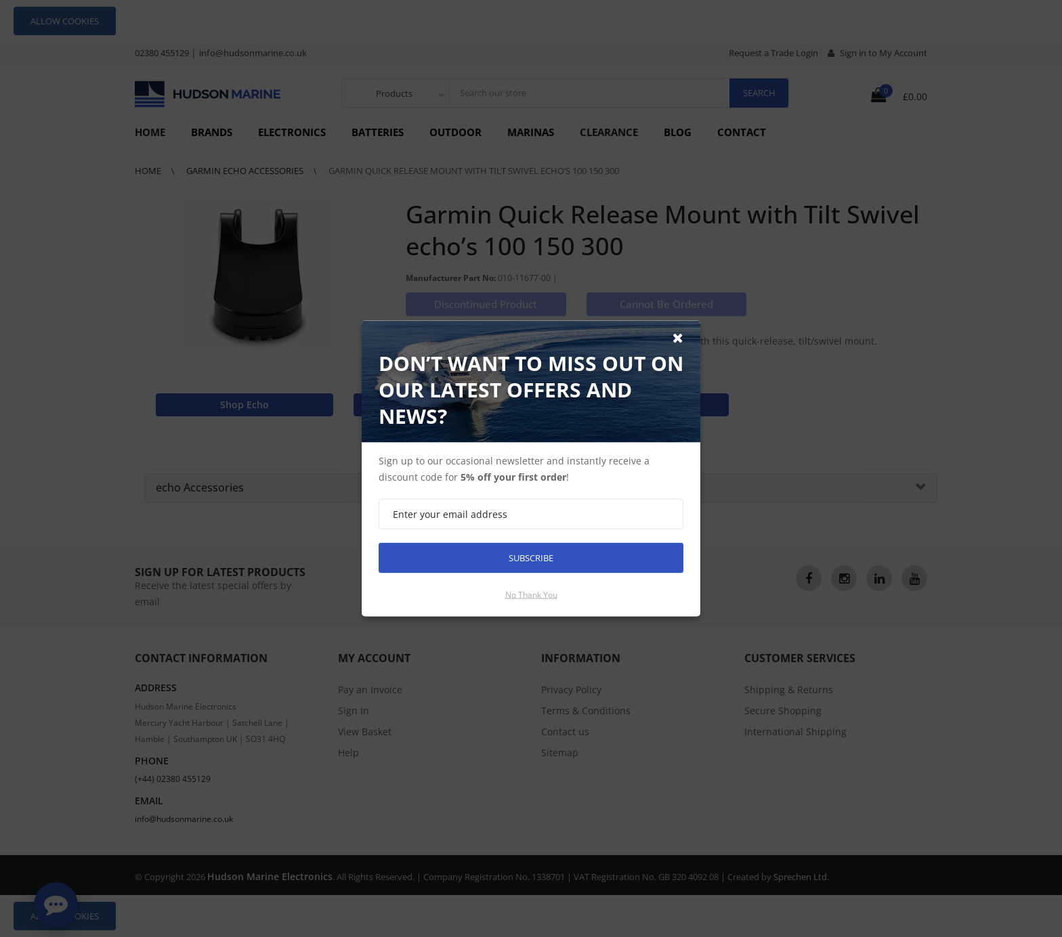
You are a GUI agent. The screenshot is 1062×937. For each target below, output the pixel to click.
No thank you (531, 595)
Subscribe (531, 558)
